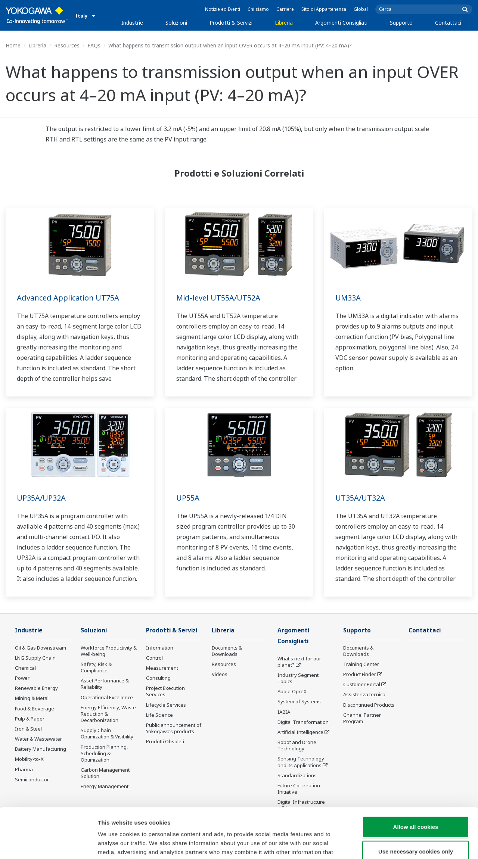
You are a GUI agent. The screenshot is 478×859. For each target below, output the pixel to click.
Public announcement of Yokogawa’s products (173, 728)
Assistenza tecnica (364, 694)
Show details (392, 844)
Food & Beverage (34, 708)
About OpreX (292, 691)
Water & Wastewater (38, 738)
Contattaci (448, 22)
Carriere (285, 9)
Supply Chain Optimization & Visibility (107, 733)
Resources (67, 45)
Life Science (159, 715)
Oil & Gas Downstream (40, 647)
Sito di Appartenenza (323, 9)
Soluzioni (176, 22)
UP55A (187, 498)
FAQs (93, 45)
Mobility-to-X (29, 759)
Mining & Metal (32, 698)
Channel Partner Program (362, 718)
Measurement (162, 668)
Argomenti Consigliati (341, 22)
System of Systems (299, 701)
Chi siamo (258, 9)
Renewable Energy (36, 688)
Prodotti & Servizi (230, 22)
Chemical (25, 668)
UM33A (348, 298)
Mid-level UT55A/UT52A (218, 298)
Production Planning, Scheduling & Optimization (104, 753)
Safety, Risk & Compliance (96, 667)
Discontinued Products (368, 704)
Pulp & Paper (29, 718)
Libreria (284, 22)
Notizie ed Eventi (222, 9)
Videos (219, 674)
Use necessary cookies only (415, 804)
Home (13, 45)
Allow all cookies (415, 779)
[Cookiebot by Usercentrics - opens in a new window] (48, 844)
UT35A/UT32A (360, 498)
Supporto (401, 22)
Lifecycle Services (166, 704)
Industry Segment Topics (298, 678)
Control (154, 657)
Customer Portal (361, 684)
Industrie (132, 22)
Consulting (158, 678)
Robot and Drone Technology (296, 745)
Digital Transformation (303, 722)
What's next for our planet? (299, 661)
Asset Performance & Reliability (105, 683)
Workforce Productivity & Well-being (109, 650)
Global (361, 9)
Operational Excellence (107, 697)
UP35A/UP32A (41, 498)
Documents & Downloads (227, 650)
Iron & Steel (28, 728)
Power (22, 678)
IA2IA (283, 712)
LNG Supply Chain (35, 657)
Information (159, 647)
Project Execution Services (165, 691)
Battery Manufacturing (40, 749)
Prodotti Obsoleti (165, 741)
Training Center (361, 664)
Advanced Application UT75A (68, 298)
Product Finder (359, 674)
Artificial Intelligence (300, 732)
